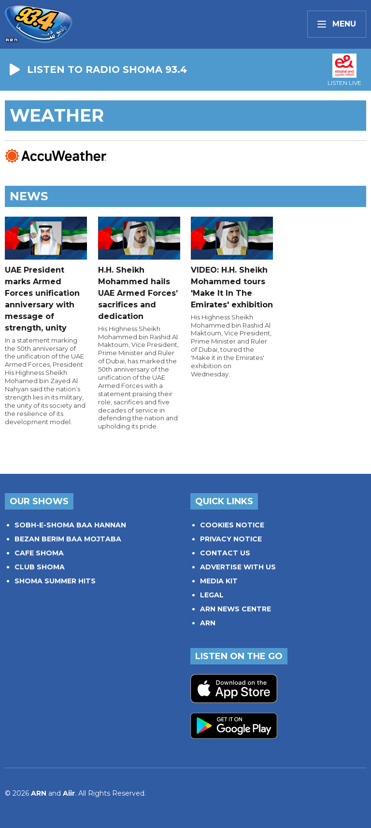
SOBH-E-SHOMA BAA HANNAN (70, 525)
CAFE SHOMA (39, 553)
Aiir (69, 793)
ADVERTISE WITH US (238, 567)
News (29, 196)
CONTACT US (225, 553)
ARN (207, 623)
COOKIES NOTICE (232, 525)
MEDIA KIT (219, 581)
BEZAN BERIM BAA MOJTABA (67, 539)
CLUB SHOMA (39, 567)
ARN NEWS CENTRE (235, 609)
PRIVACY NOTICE (231, 539)
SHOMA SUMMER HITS (55, 581)
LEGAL (212, 595)
